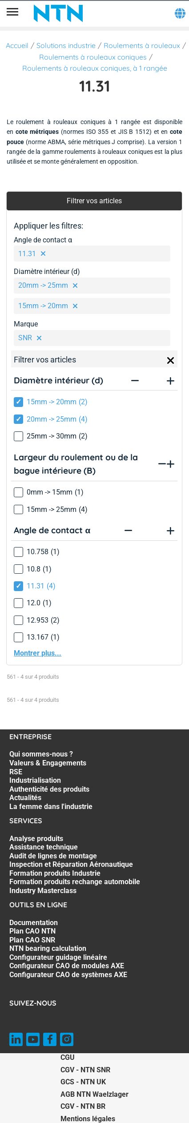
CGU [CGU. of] (67, 1057)
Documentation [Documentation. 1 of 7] (33, 922)
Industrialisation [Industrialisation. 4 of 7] (35, 780)
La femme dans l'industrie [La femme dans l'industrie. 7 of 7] (50, 806)
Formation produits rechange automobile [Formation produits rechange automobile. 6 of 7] (74, 881)
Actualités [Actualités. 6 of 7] (25, 797)
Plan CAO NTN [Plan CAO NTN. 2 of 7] (32, 931)
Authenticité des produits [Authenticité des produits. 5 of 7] (49, 789)
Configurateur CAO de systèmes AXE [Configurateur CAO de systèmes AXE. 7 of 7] (68, 974)
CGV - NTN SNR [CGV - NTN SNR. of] (85, 1070)
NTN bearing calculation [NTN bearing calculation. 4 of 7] (47, 948)
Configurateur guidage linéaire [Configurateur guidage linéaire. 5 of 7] (58, 957)
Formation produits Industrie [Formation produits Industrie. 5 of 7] (55, 873)
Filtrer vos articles (94, 201)
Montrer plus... (37, 653)
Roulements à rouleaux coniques (93, 56)
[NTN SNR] (58, 13)
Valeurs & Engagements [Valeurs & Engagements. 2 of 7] (47, 763)
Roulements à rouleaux (142, 45)
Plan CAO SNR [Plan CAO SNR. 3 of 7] (32, 940)
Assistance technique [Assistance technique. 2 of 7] (43, 847)
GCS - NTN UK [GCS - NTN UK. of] (83, 1082)
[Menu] (12, 13)
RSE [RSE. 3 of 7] (15, 772)
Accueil (17, 45)
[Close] (171, 360)
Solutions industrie (66, 45)
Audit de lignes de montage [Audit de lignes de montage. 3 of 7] (53, 856)
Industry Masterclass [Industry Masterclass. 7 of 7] (42, 890)
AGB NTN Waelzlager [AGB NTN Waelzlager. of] (94, 1094)
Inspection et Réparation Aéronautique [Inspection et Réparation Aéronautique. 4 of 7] (71, 864)
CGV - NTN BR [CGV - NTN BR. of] (82, 1106)
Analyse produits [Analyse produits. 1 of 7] (36, 838)
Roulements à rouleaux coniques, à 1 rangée (94, 68)
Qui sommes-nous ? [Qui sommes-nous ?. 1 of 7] (41, 754)
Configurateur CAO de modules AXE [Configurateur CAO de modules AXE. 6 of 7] (66, 966)
